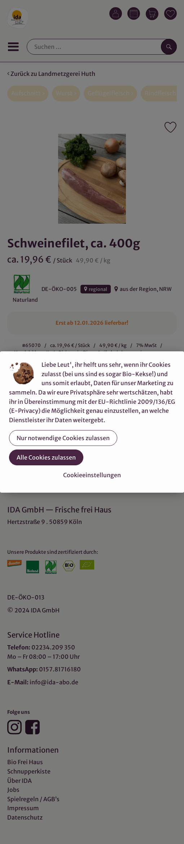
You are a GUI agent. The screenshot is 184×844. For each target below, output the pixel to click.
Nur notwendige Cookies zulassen (63, 438)
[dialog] (92, 422)
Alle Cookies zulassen (46, 457)
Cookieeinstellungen (92, 475)
